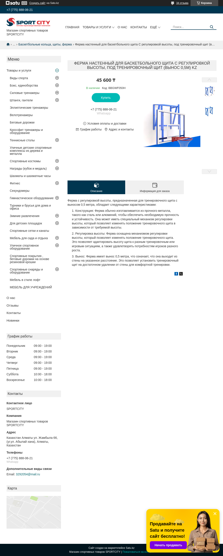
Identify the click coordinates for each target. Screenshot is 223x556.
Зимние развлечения (24, 216)
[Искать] (211, 27)
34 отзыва (182, 3)
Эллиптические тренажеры (29, 107)
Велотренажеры (21, 115)
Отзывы (13, 305)
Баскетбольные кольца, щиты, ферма (45, 44)
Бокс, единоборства (24, 85)
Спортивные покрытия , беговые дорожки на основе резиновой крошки (29, 259)
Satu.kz (130, 547)
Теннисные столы (22, 140)
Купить (106, 97)
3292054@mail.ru (28, 474)
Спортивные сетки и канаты (29, 230)
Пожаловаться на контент (138, 551)
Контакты (138, 27)
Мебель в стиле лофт (25, 280)
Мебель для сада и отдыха (29, 238)
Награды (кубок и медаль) (28, 168)
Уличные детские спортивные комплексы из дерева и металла (31, 150)
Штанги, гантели (21, 100)
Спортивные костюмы (25, 161)
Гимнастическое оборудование (32, 198)
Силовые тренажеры (24, 93)
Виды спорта (19, 78)
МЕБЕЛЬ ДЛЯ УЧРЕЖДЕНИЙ (31, 287)
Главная (72, 27)
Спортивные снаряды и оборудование (26, 271)
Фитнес (15, 183)
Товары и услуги (97, 27)
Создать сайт (37, 3)
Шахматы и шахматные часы (30, 176)
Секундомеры (19, 190)
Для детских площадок (26, 223)
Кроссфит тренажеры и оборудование (26, 131)
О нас (122, 27)
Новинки (13, 320)
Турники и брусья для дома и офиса (30, 207)
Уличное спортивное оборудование (24, 247)
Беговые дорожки (22, 122)
